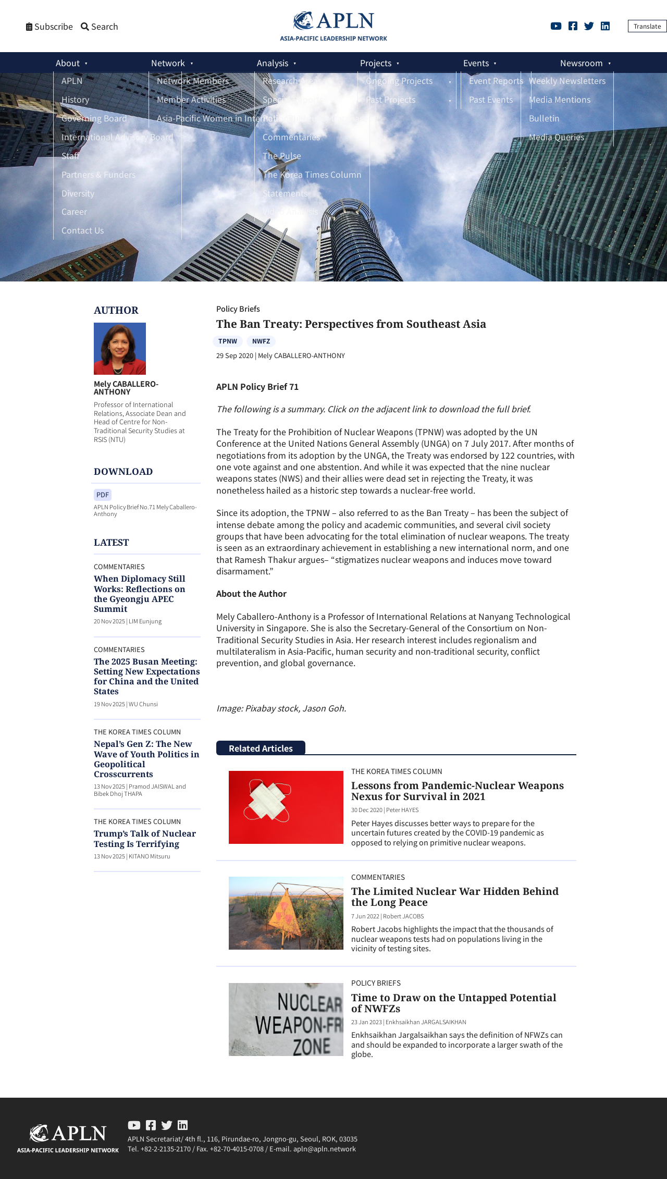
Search (99, 26)
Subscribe (49, 26)
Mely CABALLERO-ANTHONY (126, 387)
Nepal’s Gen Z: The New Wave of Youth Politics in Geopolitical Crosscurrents (147, 759)
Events (476, 62)
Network (168, 62)
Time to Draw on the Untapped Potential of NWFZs (454, 1002)
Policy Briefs (238, 308)
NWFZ (261, 340)
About (68, 62)
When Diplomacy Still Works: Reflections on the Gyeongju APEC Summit (140, 594)
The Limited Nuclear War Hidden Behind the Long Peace (455, 896)
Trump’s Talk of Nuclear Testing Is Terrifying (145, 838)
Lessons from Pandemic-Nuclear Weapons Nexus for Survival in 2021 (457, 790)
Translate (647, 25)
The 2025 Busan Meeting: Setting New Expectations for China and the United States (147, 676)
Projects (375, 62)
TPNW (227, 340)
